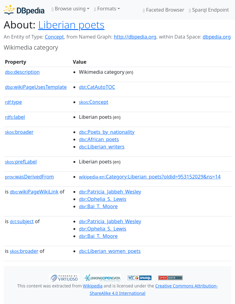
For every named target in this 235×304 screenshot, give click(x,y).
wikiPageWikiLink (34, 191)
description (22, 72)
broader (19, 132)
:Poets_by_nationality (106, 132)
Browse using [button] (69, 8)
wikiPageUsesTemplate (36, 87)
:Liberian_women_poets (110, 251)
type (13, 102)
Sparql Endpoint (209, 9)
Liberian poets (71, 24)
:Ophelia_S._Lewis (102, 199)
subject (22, 221)
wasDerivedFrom (29, 176)
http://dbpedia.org (135, 36)
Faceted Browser (163, 9)
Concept (54, 36)
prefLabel (21, 161)
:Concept (93, 102)
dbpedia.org (217, 36)
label (15, 117)
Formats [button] (105, 8)
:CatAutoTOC (97, 87)
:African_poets (99, 139)
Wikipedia (93, 286)
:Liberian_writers (102, 146)
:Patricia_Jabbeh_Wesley (110, 191)
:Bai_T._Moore (98, 206)
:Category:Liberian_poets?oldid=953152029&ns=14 (150, 176)
